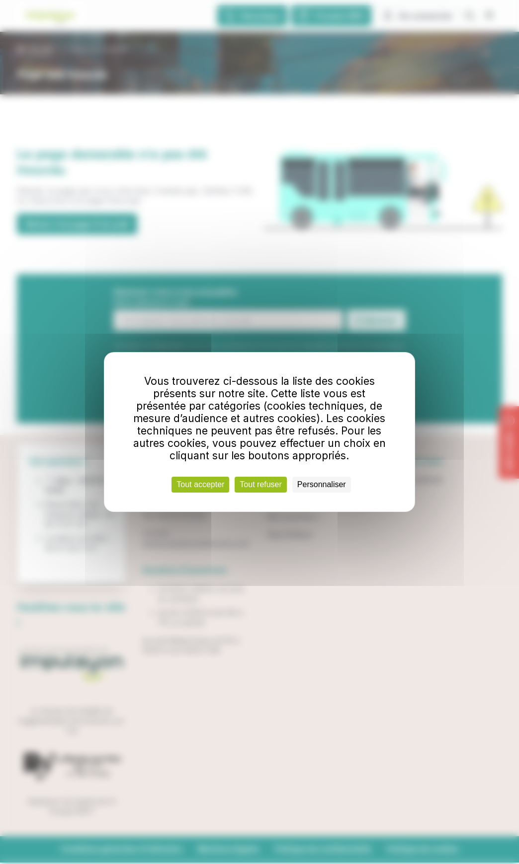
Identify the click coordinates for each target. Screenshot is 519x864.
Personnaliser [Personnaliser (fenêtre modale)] (321, 484)
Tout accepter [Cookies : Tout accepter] (200, 484)
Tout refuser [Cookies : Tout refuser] (260, 484)
